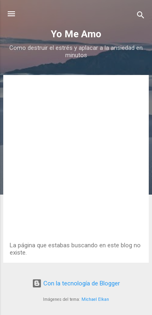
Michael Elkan (95, 299)
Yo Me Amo (76, 34)
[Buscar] (141, 16)
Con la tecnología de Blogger (76, 283)
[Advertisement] (76, 162)
